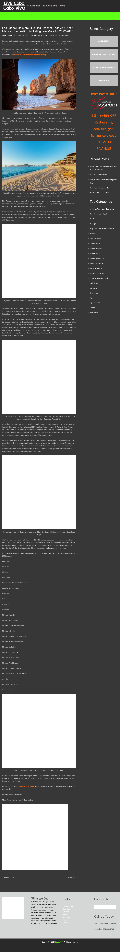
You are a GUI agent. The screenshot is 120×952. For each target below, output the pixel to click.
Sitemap (66, 912)
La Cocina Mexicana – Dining (100, 278)
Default (13, 35)
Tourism (93, 308)
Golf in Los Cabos (96, 268)
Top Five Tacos (95, 303)
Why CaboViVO (95, 313)
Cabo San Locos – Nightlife (100, 214)
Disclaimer (67, 909)
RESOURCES (65, 15)
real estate (94, 288)
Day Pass (93, 219)
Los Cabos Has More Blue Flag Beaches (45, 35)
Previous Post (8, 878)
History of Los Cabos (97, 273)
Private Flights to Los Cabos (100, 193)
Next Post (71, 878)
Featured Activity (96, 244)
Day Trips (6, 35)
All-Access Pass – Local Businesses (103, 209)
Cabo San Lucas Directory (99, 175)
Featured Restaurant (97, 258)
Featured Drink (95, 253)
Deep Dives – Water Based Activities (103, 229)
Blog (80, 15)
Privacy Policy (68, 907)
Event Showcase (96, 239)
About (92, 15)
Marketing (45, 15)
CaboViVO (52, 786)
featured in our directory (26, 786)
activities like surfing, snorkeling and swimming (31, 55)
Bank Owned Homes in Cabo (100, 188)
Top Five (93, 298)
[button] (28, 16)
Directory (27, 15)
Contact (105, 15)
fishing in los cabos (97, 263)
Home (12, 15)
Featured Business (96, 248)
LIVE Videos (94, 283)
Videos (65, 915)
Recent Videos (95, 293)
